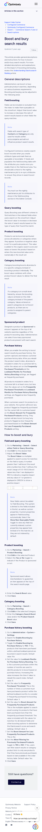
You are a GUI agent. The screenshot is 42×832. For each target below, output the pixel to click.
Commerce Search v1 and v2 (26, 30)
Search (10, 30)
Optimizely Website (13, 805)
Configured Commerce (16, 25)
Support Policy (30, 805)
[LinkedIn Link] (6, 825)
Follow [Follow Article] (34, 50)
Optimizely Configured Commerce (20, 27)
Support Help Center (12, 22)
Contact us (16, 782)
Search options (13, 32)
